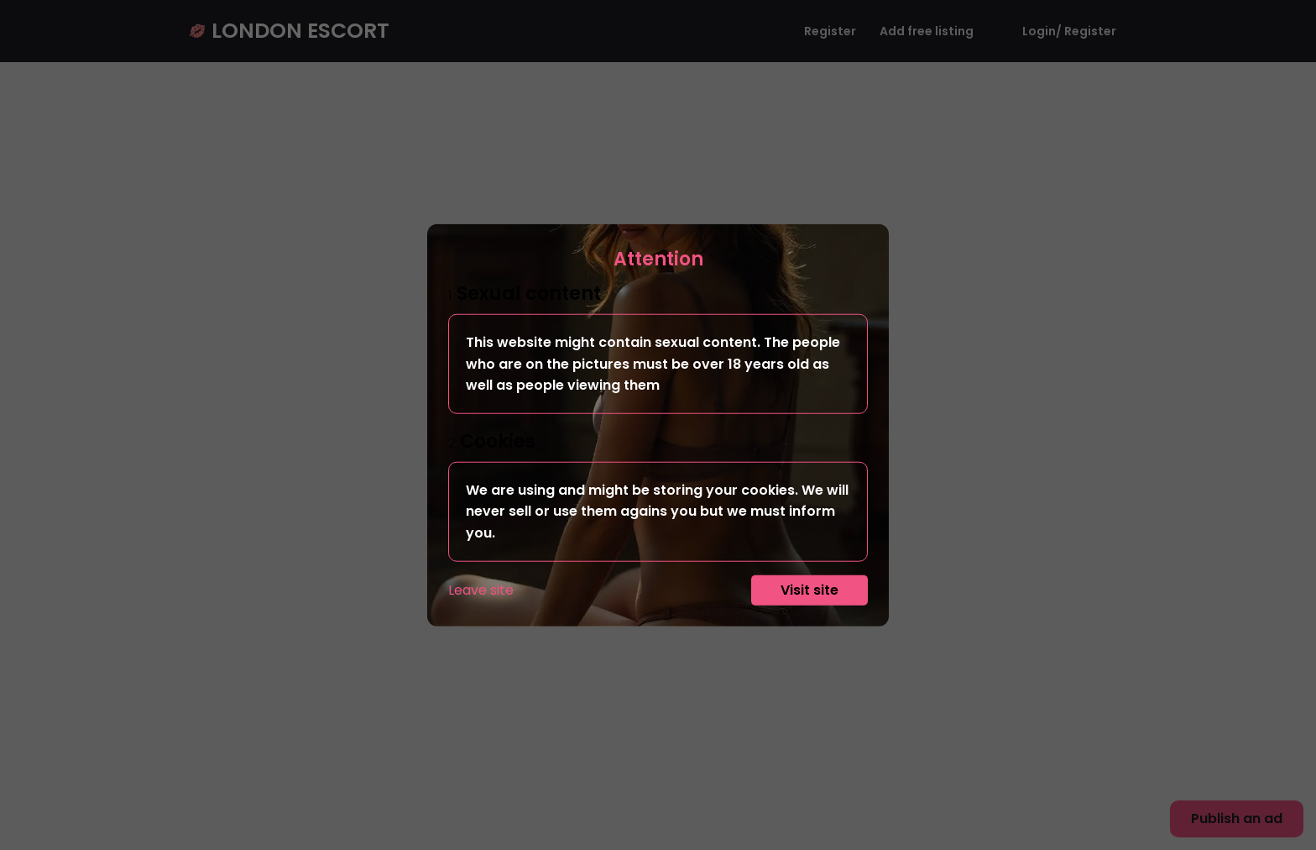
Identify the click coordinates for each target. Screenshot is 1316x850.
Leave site (481, 589)
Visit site (809, 589)
